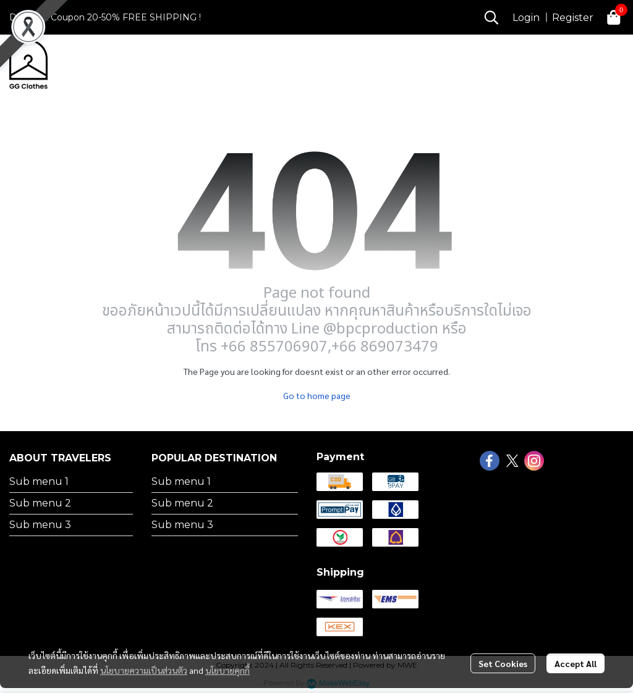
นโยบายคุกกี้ (227, 670)
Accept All (575, 663)
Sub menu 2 (40, 503)
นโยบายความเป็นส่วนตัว (143, 670)
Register (572, 17)
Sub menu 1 (39, 481)
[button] (491, 17)
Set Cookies (502, 663)
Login (526, 17)
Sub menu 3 (40, 525)
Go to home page (316, 395)
